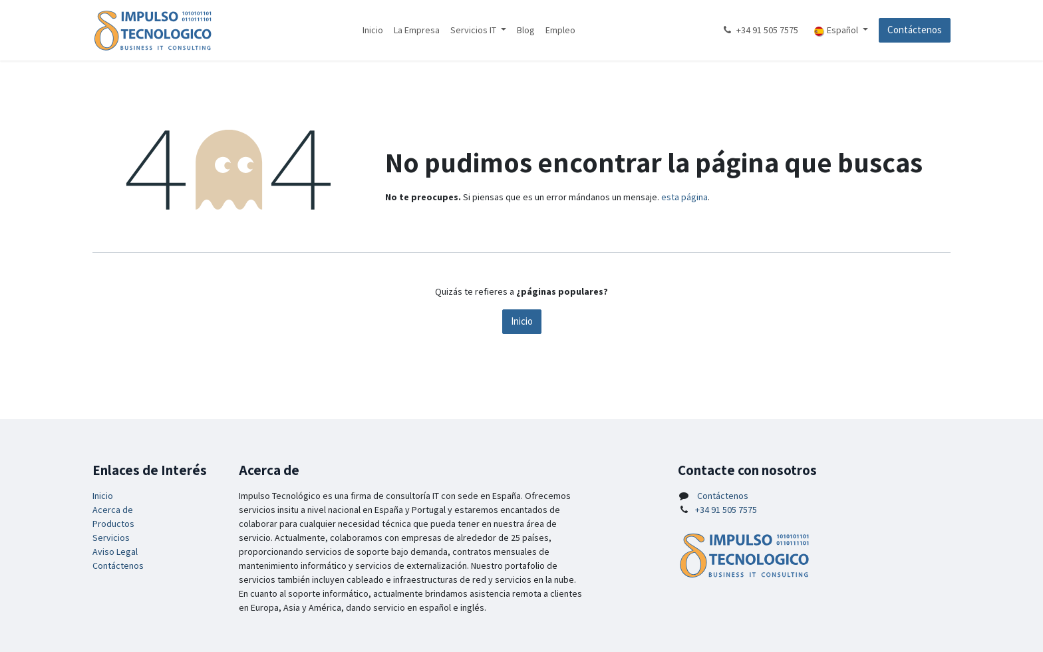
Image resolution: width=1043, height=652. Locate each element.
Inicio (522, 321)
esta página (684, 197)
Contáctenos (914, 29)
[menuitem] (372, 30)
